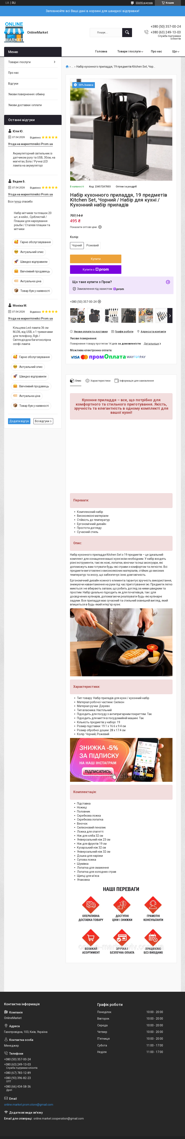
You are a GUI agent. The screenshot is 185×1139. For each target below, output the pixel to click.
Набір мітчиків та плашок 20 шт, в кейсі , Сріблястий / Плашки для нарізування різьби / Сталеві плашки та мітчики (33, 221)
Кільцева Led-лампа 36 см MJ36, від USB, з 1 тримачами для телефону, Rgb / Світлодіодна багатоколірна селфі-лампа (33, 335)
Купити (96, 259)
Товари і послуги (129, 51)
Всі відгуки (42, 421)
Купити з (96, 269)
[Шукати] (127, 32)
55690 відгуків (144, 2)
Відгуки (13, 83)
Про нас (156, 51)
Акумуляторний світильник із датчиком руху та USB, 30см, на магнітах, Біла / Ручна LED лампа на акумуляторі (34, 159)
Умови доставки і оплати (25, 105)
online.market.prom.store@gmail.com (28, 1104)
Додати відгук (19, 421)
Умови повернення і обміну (26, 94)
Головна (101, 51)
